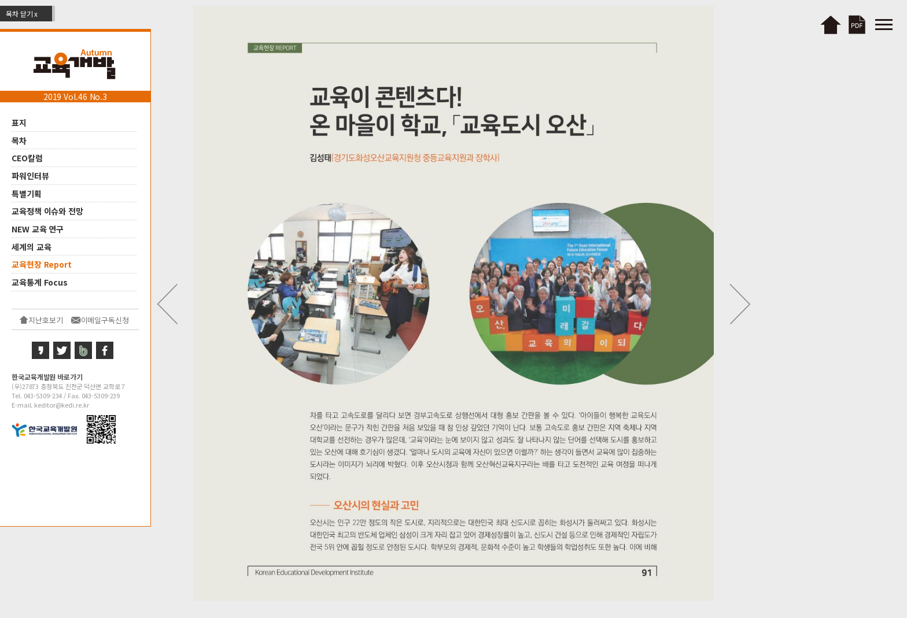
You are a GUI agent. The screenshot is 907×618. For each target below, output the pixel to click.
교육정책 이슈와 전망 (47, 211)
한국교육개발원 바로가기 (47, 377)
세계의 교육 (31, 246)
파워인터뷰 (30, 176)
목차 (19, 140)
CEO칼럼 (27, 158)
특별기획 (27, 193)
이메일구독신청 (105, 319)
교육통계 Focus (40, 282)
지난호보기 (45, 319)
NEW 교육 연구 (38, 229)
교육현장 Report (42, 264)
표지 (19, 122)
